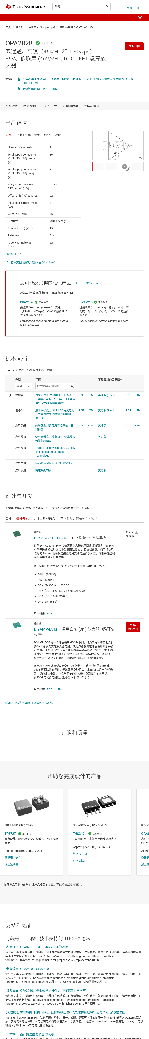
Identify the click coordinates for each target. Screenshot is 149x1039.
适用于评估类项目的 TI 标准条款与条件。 (30, 702)
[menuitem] (128, 17)
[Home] (25, 7)
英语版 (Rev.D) (31, 88)
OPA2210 (86, 302)
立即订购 (134, 46)
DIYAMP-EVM (45, 629)
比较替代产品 (89, 283)
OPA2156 (26, 302)
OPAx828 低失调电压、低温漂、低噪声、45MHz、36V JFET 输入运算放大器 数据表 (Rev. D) (78, 79)
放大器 (20, 27)
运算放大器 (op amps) (41, 27)
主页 (8, 27)
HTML (35, 83)
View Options (133, 626)
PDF (25, 83)
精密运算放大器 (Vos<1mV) (76, 27)
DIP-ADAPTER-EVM (50, 538)
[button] (9, 17)
